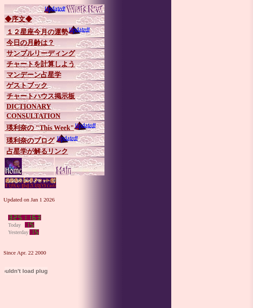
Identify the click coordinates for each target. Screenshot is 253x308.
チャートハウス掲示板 (40, 96)
